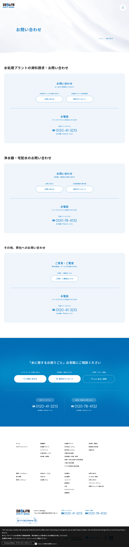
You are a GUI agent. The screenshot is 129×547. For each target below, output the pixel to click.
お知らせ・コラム (45, 473)
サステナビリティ (69, 489)
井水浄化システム (69, 447)
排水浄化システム (69, 450)
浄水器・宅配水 (44, 456)
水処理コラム (44, 480)
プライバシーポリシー (95, 483)
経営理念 (67, 483)
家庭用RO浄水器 (93, 447)
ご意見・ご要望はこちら (64, 279)
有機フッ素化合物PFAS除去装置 (73, 459)
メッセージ (67, 480)
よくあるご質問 (93, 476)
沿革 (65, 486)
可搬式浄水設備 (68, 453)
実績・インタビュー (22, 473)
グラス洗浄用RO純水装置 (71, 466)
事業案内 (42, 443)
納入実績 (18, 476)
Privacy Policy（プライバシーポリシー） (18, 543)
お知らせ (42, 476)
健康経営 (67, 493)
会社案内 (67, 473)
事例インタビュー (21, 480)
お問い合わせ (49, 99)
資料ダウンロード (79, 99)
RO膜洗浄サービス (45, 453)
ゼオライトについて (22, 447)
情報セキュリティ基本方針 (96, 486)
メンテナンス (44, 450)
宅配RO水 (91, 450)
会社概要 (67, 476)
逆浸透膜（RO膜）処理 (71, 456)
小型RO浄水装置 (69, 463)
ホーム (18, 443)
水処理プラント (44, 447)
